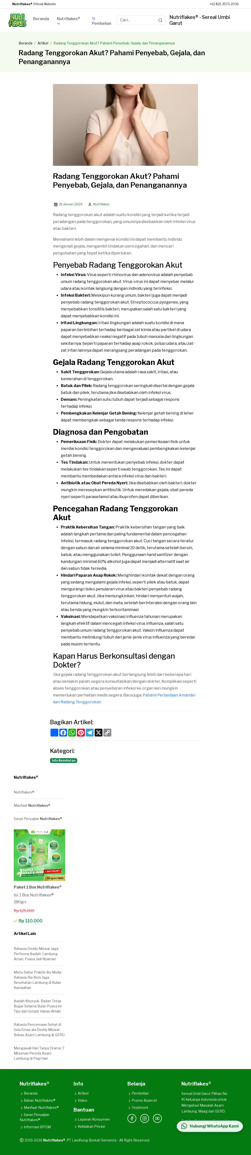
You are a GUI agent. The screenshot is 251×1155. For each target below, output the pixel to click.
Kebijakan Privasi (89, 1126)
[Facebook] (131, 1118)
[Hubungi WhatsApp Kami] (209, 1126)
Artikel (43, 43)
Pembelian (138, 1093)
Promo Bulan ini (142, 1100)
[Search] (160, 20)
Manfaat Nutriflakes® (39, 1107)
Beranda (25, 43)
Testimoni (137, 1107)
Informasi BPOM (35, 1127)
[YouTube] (157, 1118)
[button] (70, 22)
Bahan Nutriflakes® (37, 1100)
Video (80, 1100)
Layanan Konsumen (92, 1119)
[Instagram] (144, 1118)
